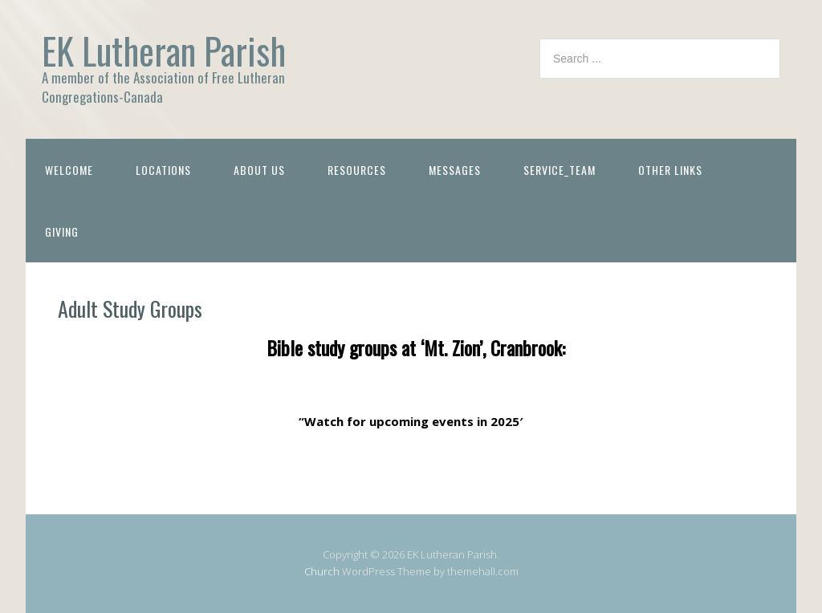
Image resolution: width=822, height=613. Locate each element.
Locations (163, 169)
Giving (62, 231)
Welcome (69, 169)
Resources (357, 169)
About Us (259, 169)
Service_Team (559, 169)
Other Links (670, 169)
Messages (455, 169)
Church (322, 571)
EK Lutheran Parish (164, 50)
